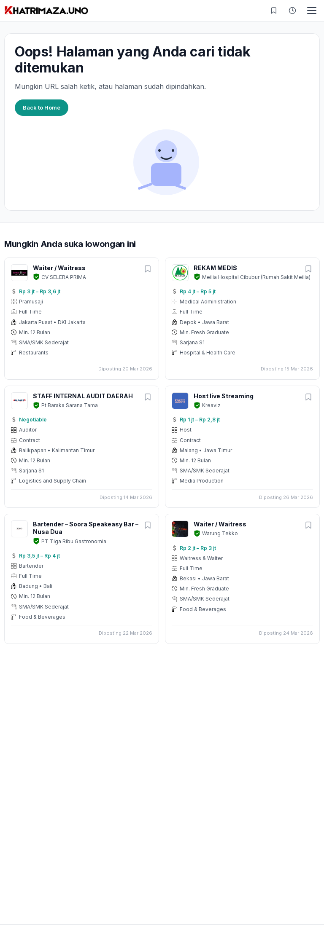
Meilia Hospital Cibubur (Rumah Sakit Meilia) (256, 277)
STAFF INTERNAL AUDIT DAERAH (83, 396)
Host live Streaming (224, 396)
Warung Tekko (220, 533)
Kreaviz (211, 405)
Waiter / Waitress (59, 267)
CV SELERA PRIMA (63, 277)
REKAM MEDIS (215, 267)
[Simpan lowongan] (148, 269)
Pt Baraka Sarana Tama (69, 405)
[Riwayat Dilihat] (292, 11)
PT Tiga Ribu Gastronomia (73, 541)
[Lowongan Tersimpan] (274, 11)
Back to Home (41, 107)
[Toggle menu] (312, 10)
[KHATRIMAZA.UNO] (46, 10)
